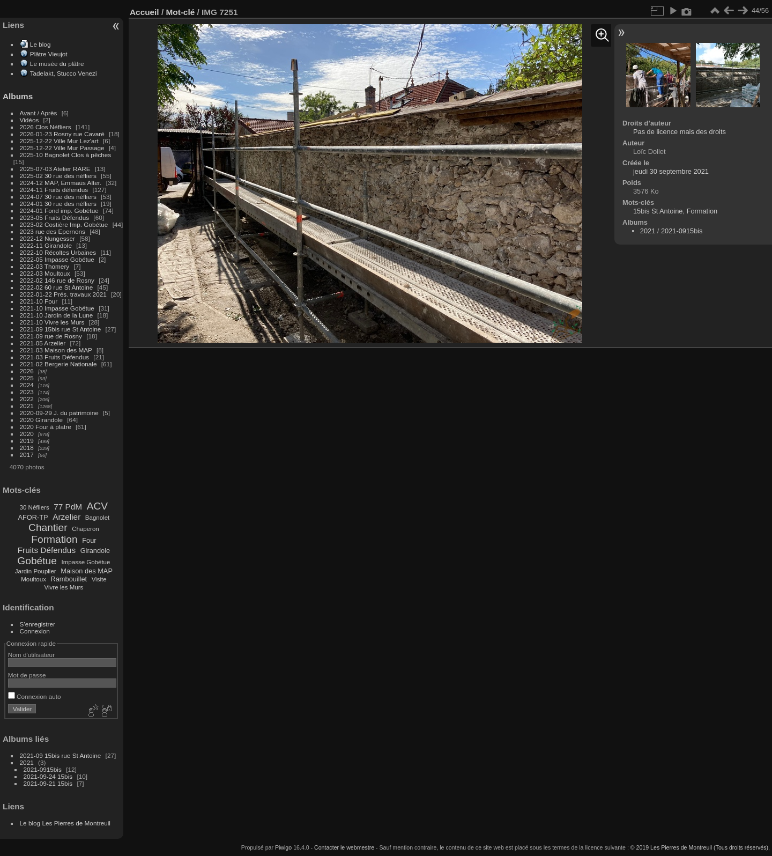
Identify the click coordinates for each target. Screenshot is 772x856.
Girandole (95, 551)
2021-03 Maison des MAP (56, 349)
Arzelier (66, 516)
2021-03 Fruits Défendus (55, 356)
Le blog (40, 44)
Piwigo (283, 847)
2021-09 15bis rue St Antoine (60, 329)
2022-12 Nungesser (47, 238)
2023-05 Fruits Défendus (55, 217)
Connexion (35, 631)
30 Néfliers (34, 507)
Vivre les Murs (64, 587)
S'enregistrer (37, 624)
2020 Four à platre (45, 426)
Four (89, 540)
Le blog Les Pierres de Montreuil (65, 823)
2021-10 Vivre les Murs (52, 322)
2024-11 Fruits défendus (54, 189)
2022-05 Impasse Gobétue (57, 259)
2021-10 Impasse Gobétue (57, 308)
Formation (54, 539)
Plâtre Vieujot (49, 53)
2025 (27, 377)
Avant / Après (38, 112)
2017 (27, 454)
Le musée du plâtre (57, 63)
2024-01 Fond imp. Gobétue (59, 210)
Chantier (48, 527)
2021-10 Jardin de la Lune (56, 315)
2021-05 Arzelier (43, 343)
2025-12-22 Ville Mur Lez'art (59, 140)
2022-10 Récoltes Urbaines (58, 252)
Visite (99, 579)
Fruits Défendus (47, 550)
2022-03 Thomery (45, 266)
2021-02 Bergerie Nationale (58, 363)
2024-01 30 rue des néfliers (59, 203)
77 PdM (68, 506)
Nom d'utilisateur (31, 654)
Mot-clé (180, 12)
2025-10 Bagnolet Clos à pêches (66, 154)
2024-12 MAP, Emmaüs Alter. (61, 182)
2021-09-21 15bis (48, 783)
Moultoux (33, 579)
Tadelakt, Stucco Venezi (63, 73)
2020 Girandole (41, 419)
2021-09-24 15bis (48, 776)
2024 (27, 384)
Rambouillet (69, 579)
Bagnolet (97, 517)
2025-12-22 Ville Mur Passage (62, 147)
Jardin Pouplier (35, 571)
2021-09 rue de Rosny (51, 336)
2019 (27, 440)
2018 (27, 447)
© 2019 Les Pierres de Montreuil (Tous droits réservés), (700, 847)
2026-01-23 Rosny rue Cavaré (62, 133)
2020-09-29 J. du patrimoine (59, 412)
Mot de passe (27, 674)
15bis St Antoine (658, 211)
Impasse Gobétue (86, 562)
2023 (27, 391)
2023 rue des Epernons (52, 231)
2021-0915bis (43, 769)
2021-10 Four (39, 301)
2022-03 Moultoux (45, 273)
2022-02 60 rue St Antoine (56, 287)
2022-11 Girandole (46, 245)
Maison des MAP (87, 571)
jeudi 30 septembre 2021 (671, 171)
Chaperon (85, 529)
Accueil (144, 12)
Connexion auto (34, 696)
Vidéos (29, 119)
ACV (97, 506)
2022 (27, 398)
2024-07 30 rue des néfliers (58, 196)
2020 (27, 433)
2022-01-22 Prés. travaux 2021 (63, 294)
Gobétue (37, 560)
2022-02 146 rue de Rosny (57, 280)
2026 (27, 370)
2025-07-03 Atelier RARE (55, 168)
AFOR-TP (33, 517)
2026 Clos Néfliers (45, 126)
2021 (27, 405)
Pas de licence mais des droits (679, 132)
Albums (18, 96)
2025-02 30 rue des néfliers (58, 175)
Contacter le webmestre (344, 847)
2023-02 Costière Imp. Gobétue (64, 224)
